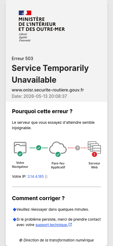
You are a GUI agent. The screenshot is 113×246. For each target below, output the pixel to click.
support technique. (53, 224)
